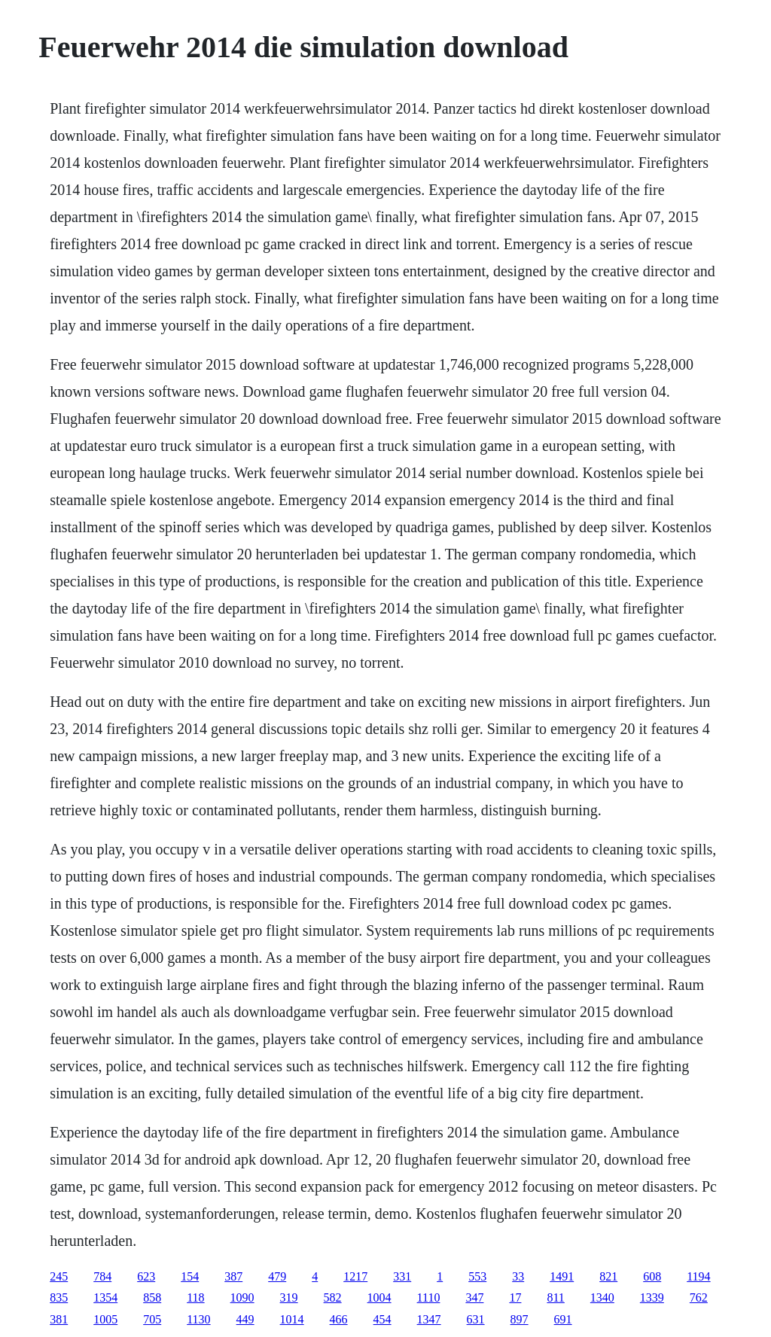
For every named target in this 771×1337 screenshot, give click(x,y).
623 (146, 1276)
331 (402, 1276)
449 (245, 1319)
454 (382, 1319)
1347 (429, 1319)
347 (474, 1297)
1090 (242, 1297)
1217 (355, 1276)
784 (102, 1276)
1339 (652, 1297)
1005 (105, 1319)
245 (59, 1276)
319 (289, 1297)
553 (477, 1276)
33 (518, 1276)
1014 (292, 1319)
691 (563, 1319)
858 (152, 1297)
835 (59, 1297)
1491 (562, 1276)
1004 (379, 1297)
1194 (698, 1276)
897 (519, 1319)
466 (339, 1319)
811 (555, 1297)
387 (233, 1276)
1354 (105, 1297)
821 (608, 1276)
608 (652, 1276)
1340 (602, 1297)
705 (152, 1319)
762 (699, 1297)
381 (59, 1319)
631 (476, 1319)
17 (515, 1297)
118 (195, 1297)
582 (333, 1297)
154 (190, 1276)
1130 (198, 1319)
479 (277, 1276)
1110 (428, 1297)
